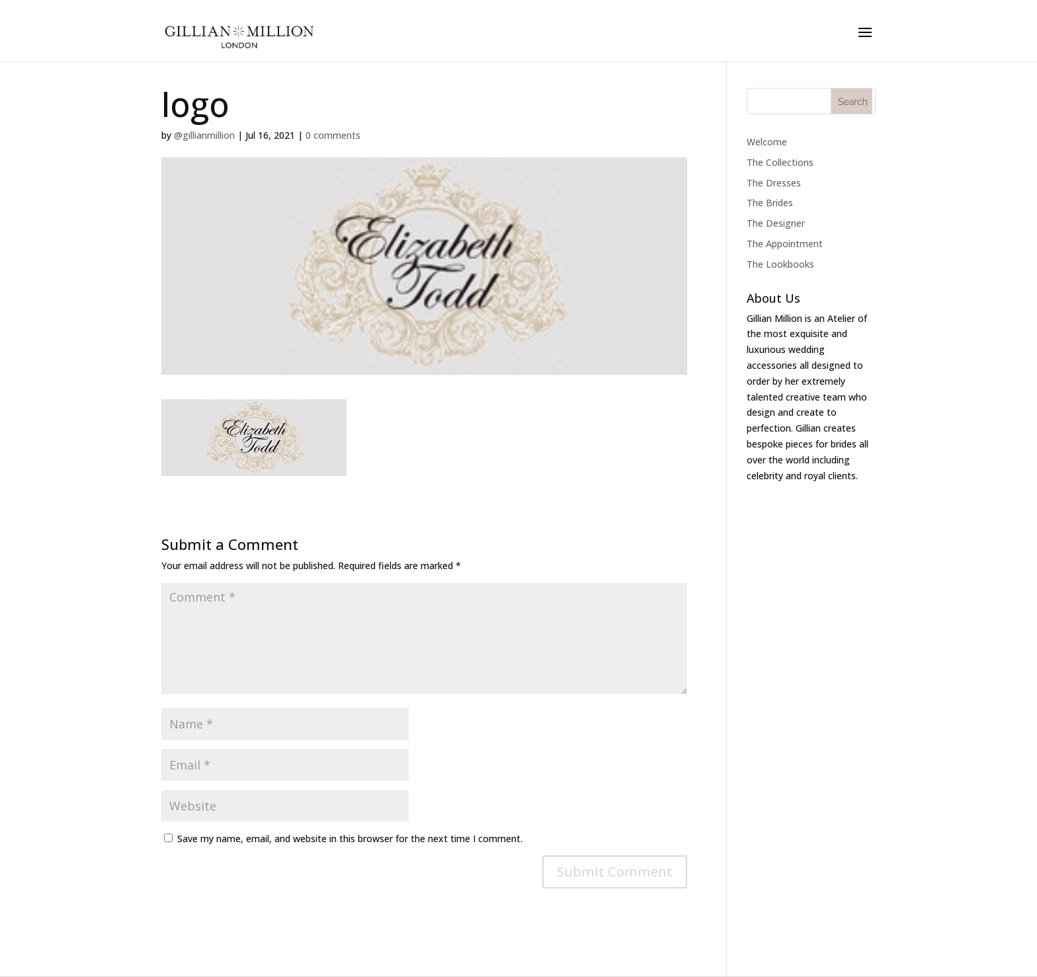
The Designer (776, 223)
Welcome (767, 142)
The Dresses (774, 182)
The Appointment (785, 243)
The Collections (780, 162)
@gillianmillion (204, 135)
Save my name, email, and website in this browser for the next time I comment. (349, 838)
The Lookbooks (780, 264)
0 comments (333, 135)
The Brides (770, 202)
